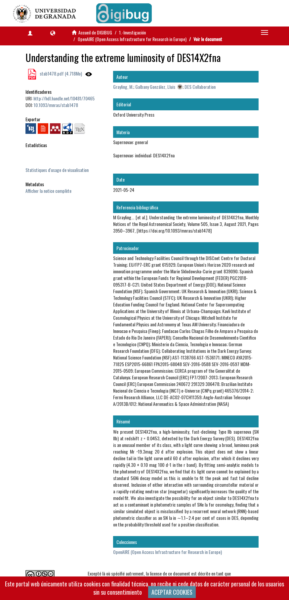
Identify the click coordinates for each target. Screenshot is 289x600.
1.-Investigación (132, 32)
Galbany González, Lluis (155, 86)
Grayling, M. (123, 86)
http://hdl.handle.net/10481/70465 (64, 98)
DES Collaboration (200, 86)
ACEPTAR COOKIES (171, 592)
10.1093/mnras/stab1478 (56, 104)
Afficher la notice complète (48, 190)
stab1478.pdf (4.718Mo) (60, 73)
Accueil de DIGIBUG (95, 32)
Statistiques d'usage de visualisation (57, 169)
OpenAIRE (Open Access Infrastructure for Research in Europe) (132, 38)
